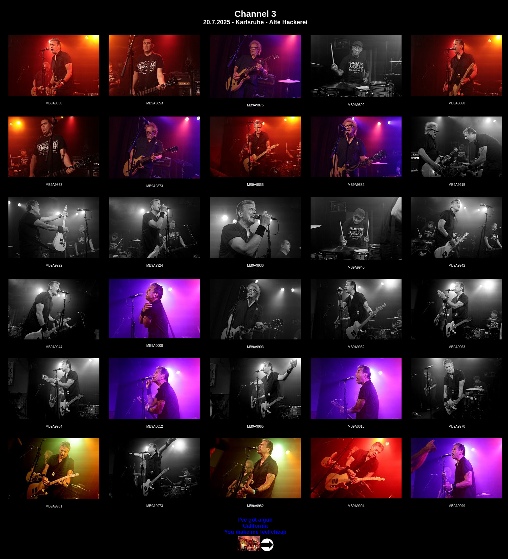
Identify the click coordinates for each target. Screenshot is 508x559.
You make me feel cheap (255, 532)
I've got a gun (255, 520)
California (255, 526)
